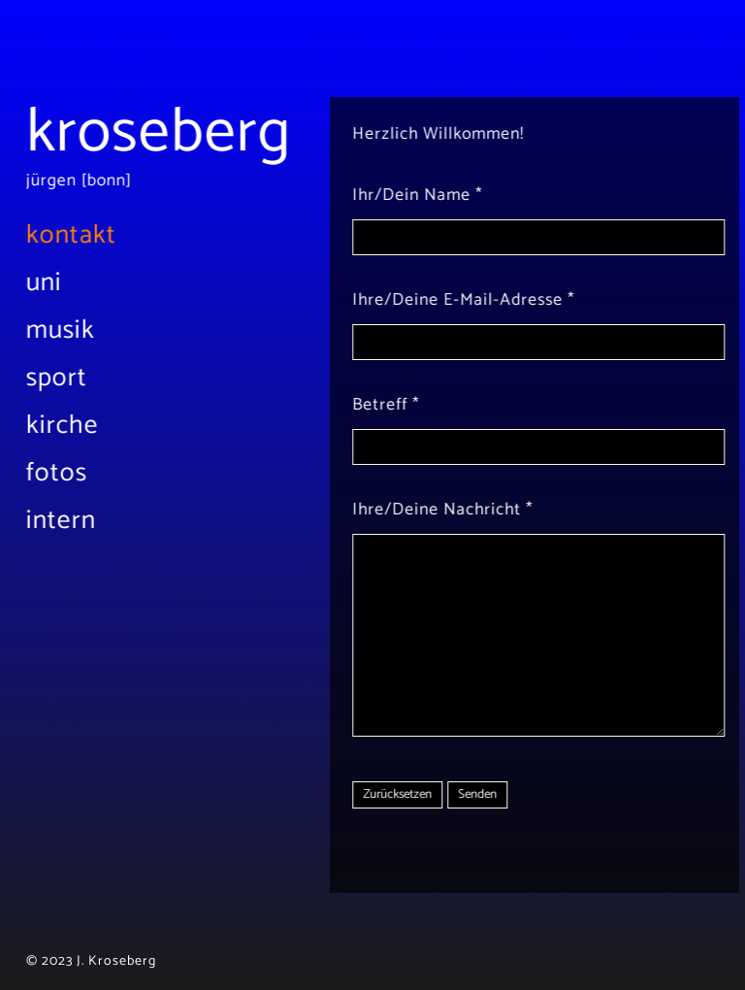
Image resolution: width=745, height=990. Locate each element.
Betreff (362, 405)
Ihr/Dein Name (394, 196)
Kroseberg (172, 133)
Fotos (69, 473)
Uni (57, 283)
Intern (74, 521)
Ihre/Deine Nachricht (419, 510)
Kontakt (84, 235)
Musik (73, 330)
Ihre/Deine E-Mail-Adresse (440, 300)
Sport (69, 378)
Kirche (75, 425)
